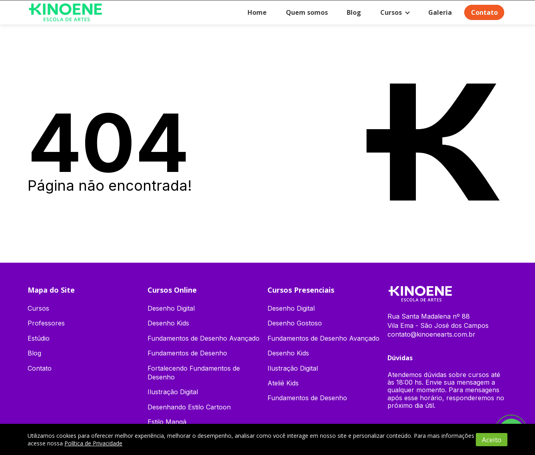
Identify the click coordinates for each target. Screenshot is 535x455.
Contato (483, 12)
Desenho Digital (171, 308)
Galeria (438, 12)
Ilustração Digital (173, 392)
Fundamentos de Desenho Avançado (204, 338)
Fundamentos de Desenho (187, 353)
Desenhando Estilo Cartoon (189, 407)
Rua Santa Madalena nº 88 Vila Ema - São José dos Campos (438, 320)
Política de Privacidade (93, 443)
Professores (46, 323)
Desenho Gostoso (295, 323)
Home (254, 12)
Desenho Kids (168, 323)
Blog (352, 12)
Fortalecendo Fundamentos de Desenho (194, 372)
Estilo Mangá (167, 422)
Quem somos (304, 12)
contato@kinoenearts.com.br (431, 334)
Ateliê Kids (283, 383)
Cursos (389, 12)
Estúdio (39, 338)
